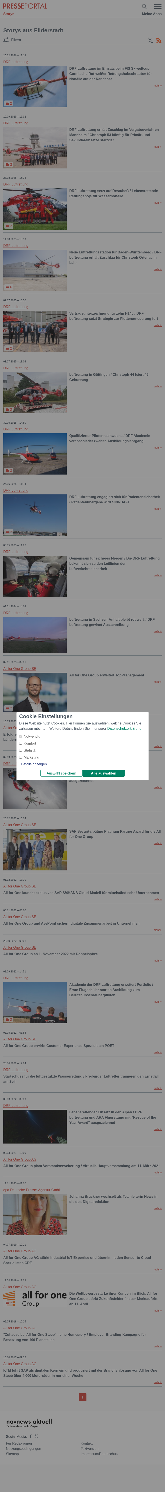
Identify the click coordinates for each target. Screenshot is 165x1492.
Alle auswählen (103, 773)
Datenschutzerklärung (124, 728)
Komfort (30, 743)
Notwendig (32, 736)
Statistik (30, 750)
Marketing (31, 757)
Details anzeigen (34, 764)
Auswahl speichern (61, 773)
